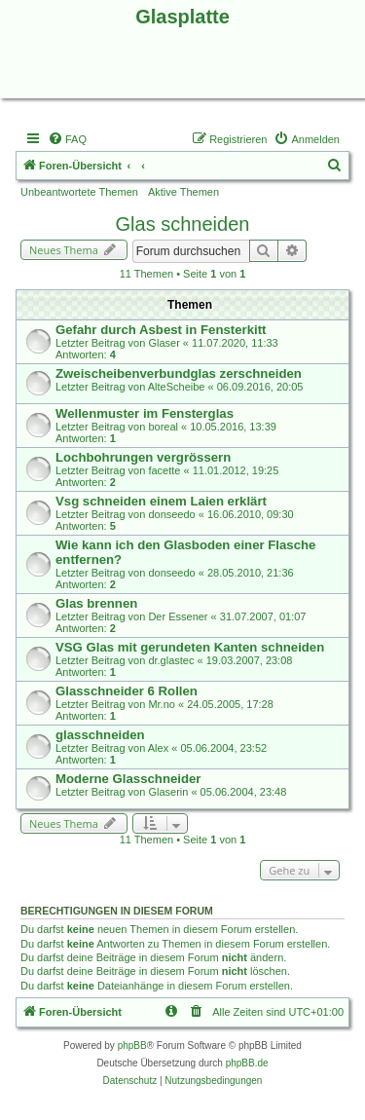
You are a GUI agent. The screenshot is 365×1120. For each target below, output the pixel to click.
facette (164, 470)
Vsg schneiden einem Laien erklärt (161, 501)
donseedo (171, 514)
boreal (163, 426)
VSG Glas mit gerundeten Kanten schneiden (189, 647)
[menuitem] (67, 139)
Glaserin (168, 792)
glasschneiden (100, 735)
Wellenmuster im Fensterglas (144, 413)
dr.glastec (171, 660)
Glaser (163, 343)
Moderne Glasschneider (128, 778)
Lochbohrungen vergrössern (143, 457)
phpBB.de (247, 1063)
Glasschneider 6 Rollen (126, 691)
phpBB (132, 1045)
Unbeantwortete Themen (79, 192)
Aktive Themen (183, 192)
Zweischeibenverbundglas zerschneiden (178, 373)
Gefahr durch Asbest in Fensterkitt (160, 329)
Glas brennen (96, 603)
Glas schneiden (183, 224)
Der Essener (177, 616)
